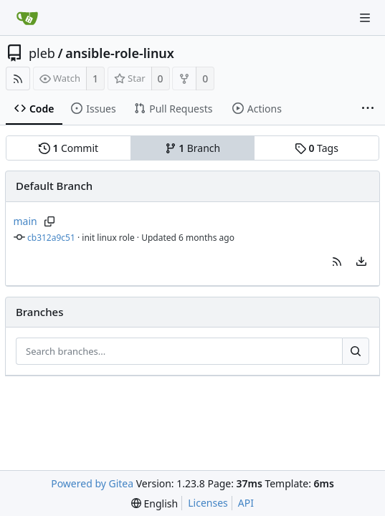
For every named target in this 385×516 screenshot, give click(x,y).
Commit (68, 148)
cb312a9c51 (51, 237)
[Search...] (355, 351)
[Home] (27, 18)
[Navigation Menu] (365, 18)
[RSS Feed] (18, 78)
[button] (337, 261)
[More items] (367, 109)
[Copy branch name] (49, 221)
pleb (42, 53)
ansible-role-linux (119, 53)
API (246, 503)
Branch (193, 148)
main (25, 221)
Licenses (208, 503)
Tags (316, 148)
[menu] (361, 261)
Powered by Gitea (92, 483)
